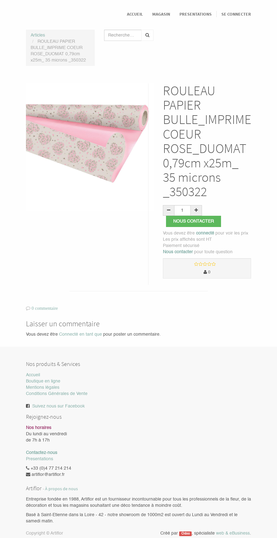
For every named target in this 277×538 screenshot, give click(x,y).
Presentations (39, 459)
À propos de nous (61, 488)
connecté (205, 233)
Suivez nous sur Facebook (58, 406)
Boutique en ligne (43, 381)
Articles (38, 35)
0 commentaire (45, 308)
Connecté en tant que (80, 334)
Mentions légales (42, 387)
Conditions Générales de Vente (57, 394)
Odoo (185, 533)
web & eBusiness (233, 533)
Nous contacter (193, 221)
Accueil (33, 375)
